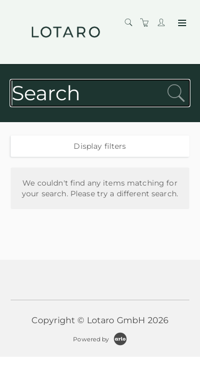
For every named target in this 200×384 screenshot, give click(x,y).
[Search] (131, 23)
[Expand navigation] (181, 23)
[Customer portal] (164, 23)
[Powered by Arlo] (99, 338)
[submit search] (176, 93)
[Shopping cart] (147, 23)
